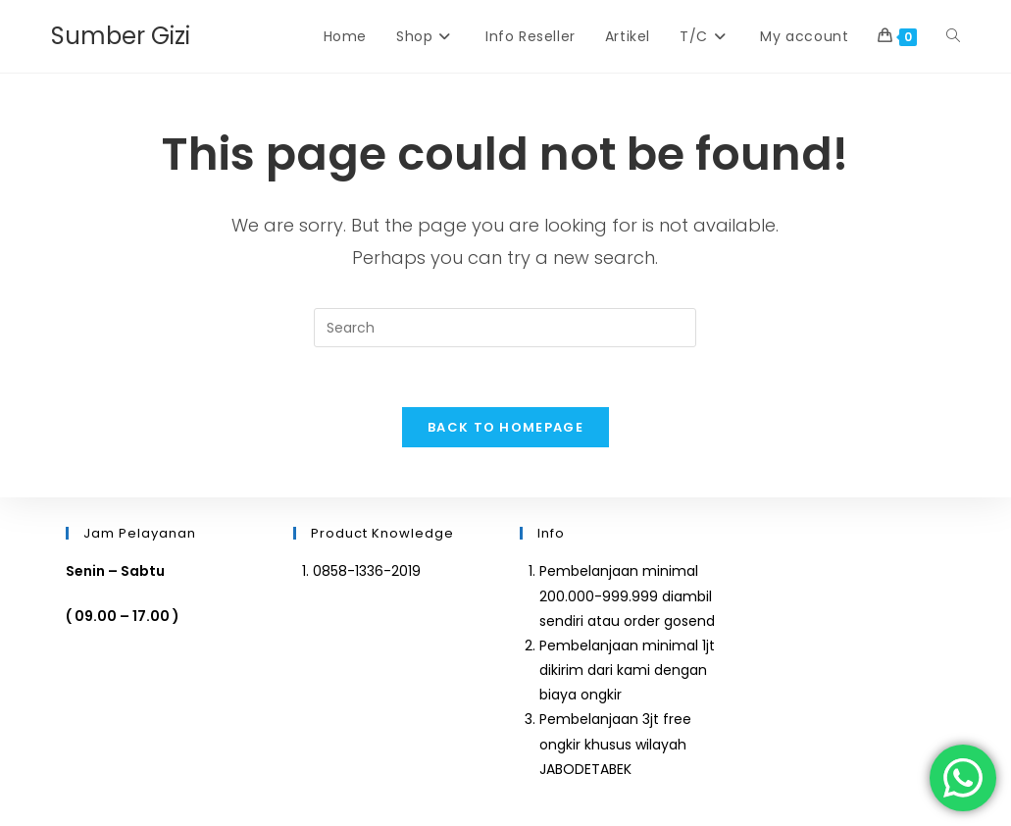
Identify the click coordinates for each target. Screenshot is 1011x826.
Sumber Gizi (120, 36)
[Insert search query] (505, 327)
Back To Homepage (505, 427)
